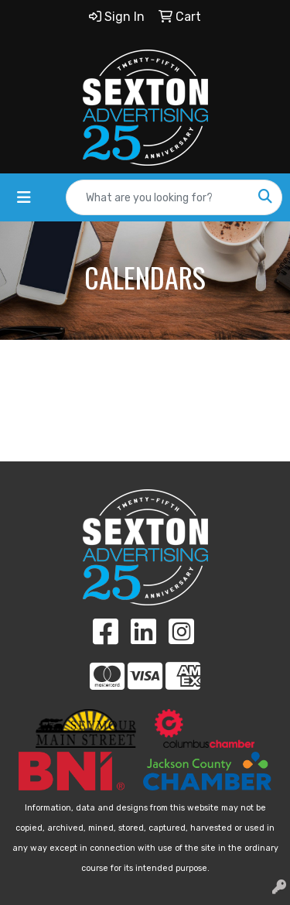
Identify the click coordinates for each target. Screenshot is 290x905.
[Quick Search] (158, 197)
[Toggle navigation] (24, 197)
